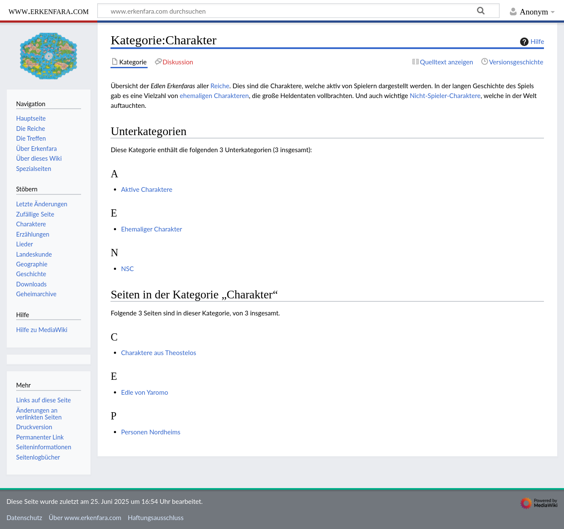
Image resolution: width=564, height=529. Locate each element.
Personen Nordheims (150, 432)
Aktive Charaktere (146, 189)
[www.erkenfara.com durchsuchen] (298, 10)
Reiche (219, 86)
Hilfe (531, 42)
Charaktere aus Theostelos (158, 352)
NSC (127, 268)
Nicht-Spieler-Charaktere (445, 95)
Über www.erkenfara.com (85, 517)
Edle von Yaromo (144, 392)
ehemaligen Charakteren (214, 95)
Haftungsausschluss (156, 517)
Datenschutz (24, 517)
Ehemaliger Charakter (151, 229)
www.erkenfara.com (49, 11)
